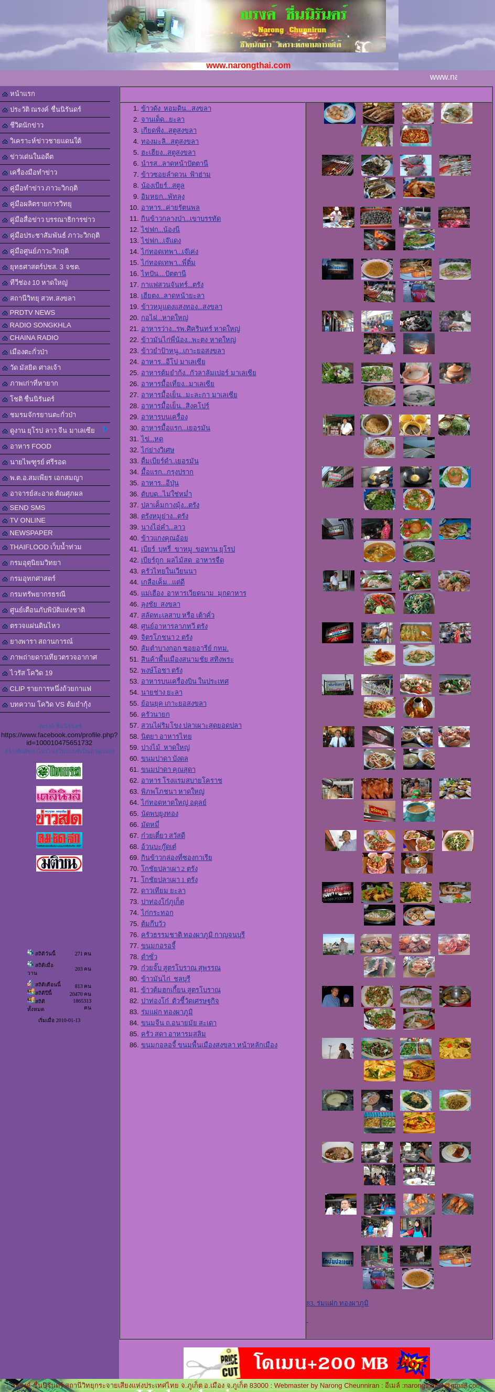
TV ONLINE (24, 520)
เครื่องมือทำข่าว (29, 172)
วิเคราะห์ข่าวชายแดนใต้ (41, 141)
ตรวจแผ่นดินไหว (31, 626)
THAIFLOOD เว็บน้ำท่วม (42, 547)
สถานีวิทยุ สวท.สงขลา (39, 298)
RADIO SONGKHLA (36, 325)
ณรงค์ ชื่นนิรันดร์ (60, 726)
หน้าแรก (18, 94)
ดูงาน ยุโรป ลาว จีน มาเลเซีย (54, 430)
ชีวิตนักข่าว (23, 125)
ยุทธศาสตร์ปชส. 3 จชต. (41, 267)
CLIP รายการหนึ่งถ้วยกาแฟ (46, 689)
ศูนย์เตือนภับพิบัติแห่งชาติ (43, 610)
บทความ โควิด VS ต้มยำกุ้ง (46, 704)
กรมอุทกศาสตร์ (29, 578)
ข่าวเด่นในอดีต (27, 157)
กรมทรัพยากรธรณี (34, 594)
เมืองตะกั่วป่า (25, 352)
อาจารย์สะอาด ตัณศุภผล (42, 493)
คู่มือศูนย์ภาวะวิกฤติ (35, 251)
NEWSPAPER (27, 533)
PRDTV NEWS (28, 312)
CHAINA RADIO (30, 338)
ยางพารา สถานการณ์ (37, 641)
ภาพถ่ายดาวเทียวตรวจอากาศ (49, 657)
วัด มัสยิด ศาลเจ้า (31, 367)
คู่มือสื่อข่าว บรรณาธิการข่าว (48, 220)
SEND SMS (24, 508)
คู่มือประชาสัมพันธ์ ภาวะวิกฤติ (51, 235)
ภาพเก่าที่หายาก (30, 383)
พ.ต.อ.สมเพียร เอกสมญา (42, 478)
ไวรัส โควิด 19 (27, 673)
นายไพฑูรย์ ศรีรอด (34, 462)
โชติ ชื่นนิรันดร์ (28, 399)
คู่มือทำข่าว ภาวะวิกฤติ (40, 188)
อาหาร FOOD (26, 446)
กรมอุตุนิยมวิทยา (31, 563)
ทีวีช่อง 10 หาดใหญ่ (35, 282)
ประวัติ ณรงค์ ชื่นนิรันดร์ (41, 109)
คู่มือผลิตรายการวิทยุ (37, 204)
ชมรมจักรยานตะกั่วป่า (39, 415)
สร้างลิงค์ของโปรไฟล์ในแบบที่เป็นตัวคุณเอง (59, 751)
